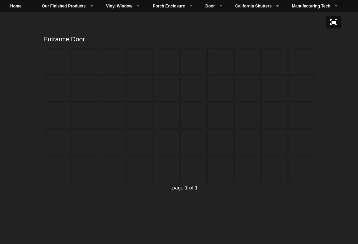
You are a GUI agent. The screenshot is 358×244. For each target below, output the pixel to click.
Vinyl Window (119, 6)
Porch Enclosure (169, 6)
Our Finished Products (63, 6)
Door (210, 6)
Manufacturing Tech (311, 6)
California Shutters (253, 6)
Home (15, 6)
